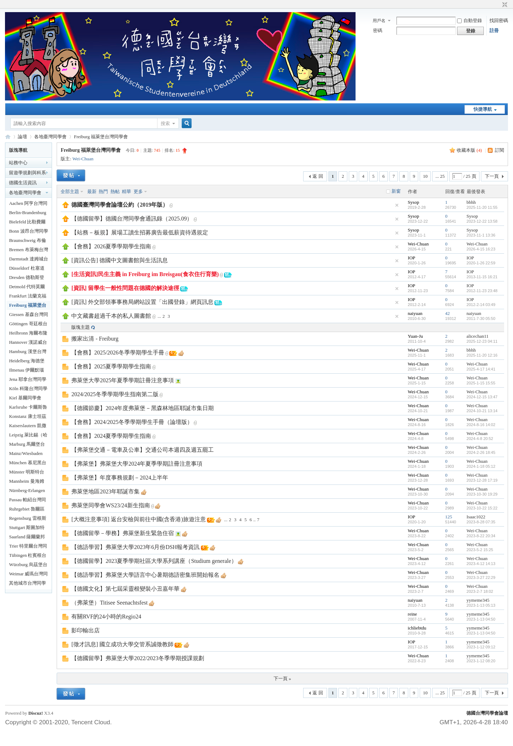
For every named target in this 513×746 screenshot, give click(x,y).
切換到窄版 (504, 5)
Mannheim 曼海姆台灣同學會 (26, 482)
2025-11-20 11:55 (482, 207)
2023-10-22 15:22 (482, 508)
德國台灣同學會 (8, 136)
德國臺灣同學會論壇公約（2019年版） (119, 205)
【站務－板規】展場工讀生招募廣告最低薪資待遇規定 (139, 232)
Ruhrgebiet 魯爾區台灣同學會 (27, 510)
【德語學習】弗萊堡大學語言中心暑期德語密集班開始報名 (145, 575)
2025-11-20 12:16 (482, 355)
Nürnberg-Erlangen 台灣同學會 (27, 491)
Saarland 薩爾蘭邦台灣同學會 (27, 538)
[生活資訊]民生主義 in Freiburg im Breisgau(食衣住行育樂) (145, 274)
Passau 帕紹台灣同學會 (27, 500)
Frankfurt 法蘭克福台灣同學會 (27, 297)
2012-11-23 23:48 (482, 291)
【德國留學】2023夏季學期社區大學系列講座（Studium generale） (154, 561)
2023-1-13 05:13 (481, 605)
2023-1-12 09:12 (481, 647)
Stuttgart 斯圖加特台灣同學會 (27, 528)
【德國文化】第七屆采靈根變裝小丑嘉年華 (125, 589)
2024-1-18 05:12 (481, 466)
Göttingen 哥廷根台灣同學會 (28, 324)
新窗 (396, 191)
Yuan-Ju (415, 336)
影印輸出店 (85, 630)
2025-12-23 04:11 (482, 341)
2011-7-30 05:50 (481, 318)
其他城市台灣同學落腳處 (27, 584)
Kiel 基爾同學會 (25, 397)
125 (448, 516)
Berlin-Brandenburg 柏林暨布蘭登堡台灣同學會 (27, 213)
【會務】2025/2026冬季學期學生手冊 (117, 352)
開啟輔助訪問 (498, 5)
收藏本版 (469, 150)
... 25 (440, 176)
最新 (92, 191)
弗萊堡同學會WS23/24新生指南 (110, 505)
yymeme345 (478, 600)
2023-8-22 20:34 (481, 536)
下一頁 (492, 176)
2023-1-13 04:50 (481, 619)
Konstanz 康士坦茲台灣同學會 (27, 417)
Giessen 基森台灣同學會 (28, 315)
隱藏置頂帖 (397, 205)
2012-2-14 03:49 (481, 304)
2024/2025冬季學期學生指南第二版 (114, 394)
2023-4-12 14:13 (481, 563)
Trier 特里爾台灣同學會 (28, 547)
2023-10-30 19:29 (482, 494)
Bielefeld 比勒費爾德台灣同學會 (27, 223)
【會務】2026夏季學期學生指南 (111, 246)
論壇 (22, 136)
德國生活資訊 (23, 182)
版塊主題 (80, 327)
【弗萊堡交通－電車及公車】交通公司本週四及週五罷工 (142, 450)
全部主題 (70, 191)
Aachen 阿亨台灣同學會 (28, 204)
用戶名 (379, 20)
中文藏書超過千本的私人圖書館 (111, 316)
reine (412, 614)
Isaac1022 (476, 516)
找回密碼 (498, 20)
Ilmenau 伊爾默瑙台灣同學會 (26, 371)
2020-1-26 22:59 (481, 263)
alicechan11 (478, 336)
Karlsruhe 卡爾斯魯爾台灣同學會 (28, 408)
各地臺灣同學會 (50, 136)
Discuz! (35, 713)
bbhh (471, 202)
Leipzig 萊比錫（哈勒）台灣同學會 (28, 436)
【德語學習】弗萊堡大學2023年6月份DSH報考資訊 (135, 547)
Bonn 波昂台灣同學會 (28, 232)
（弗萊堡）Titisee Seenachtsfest (109, 603)
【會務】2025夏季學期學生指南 (111, 366)
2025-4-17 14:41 (481, 369)
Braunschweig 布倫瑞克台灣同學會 (27, 241)
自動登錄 (469, 20)
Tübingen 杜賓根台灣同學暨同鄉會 (27, 556)
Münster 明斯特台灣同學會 (26, 473)
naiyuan (415, 313)
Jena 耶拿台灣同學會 (27, 380)
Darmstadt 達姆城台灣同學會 (28, 260)
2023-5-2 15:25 (480, 550)
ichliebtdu (417, 628)
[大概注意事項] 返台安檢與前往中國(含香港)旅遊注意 (138, 519)
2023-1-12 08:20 (481, 661)
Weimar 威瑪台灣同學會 (28, 575)
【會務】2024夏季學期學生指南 (111, 436)
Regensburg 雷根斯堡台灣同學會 (27, 519)
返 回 (317, 176)
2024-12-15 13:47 (482, 397)
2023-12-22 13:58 (482, 221)
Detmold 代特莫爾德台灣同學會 (27, 287)
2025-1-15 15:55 (481, 383)
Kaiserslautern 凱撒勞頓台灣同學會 (27, 426)
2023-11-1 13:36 (481, 235)
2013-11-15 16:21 (482, 277)
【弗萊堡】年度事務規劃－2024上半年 (119, 478)
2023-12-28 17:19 (482, 480)
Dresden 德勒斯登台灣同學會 (26, 278)
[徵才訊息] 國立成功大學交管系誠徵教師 (122, 644)
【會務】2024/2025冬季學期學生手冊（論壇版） (131, 422)
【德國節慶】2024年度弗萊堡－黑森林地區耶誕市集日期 (142, 408)
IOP (411, 257)
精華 (126, 191)
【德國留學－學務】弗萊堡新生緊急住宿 (122, 533)
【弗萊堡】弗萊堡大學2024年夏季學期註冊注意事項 (136, 464)
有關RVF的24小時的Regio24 (106, 616)
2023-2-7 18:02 (480, 591)
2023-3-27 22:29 (481, 577)
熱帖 (115, 191)
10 (425, 176)
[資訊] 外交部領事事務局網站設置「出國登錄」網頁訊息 (142, 302)
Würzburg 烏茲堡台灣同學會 (28, 565)
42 (447, 313)
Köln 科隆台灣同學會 (28, 389)
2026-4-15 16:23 (481, 249)
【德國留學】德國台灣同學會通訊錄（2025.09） (131, 219)
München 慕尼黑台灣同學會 (27, 463)
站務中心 (18, 162)
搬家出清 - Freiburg (94, 339)
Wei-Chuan (82, 158)
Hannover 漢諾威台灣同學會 (28, 343)
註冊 (494, 30)
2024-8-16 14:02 (481, 425)
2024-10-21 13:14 (482, 411)
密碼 (377, 30)
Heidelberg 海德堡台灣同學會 (27, 362)
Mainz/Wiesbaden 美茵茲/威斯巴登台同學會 (28, 454)
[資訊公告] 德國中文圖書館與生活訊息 (119, 260)
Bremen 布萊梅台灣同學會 (28, 250)
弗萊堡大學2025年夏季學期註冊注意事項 (122, 380)
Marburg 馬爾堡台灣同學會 (27, 445)
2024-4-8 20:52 (480, 438)
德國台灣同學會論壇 (487, 713)
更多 (138, 191)
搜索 (165, 123)
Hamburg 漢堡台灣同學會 (27, 352)
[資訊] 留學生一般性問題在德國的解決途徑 (125, 288)
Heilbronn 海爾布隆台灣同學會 (28, 334)
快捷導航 (482, 109)
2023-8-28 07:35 (481, 522)
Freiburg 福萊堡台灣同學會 (101, 136)
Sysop (413, 202)
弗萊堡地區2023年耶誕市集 (105, 491)
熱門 (103, 191)
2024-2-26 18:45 (481, 452)
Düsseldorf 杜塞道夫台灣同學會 (26, 269)
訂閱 (499, 150)
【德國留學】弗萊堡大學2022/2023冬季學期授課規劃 (137, 658)
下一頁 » (282, 678)
